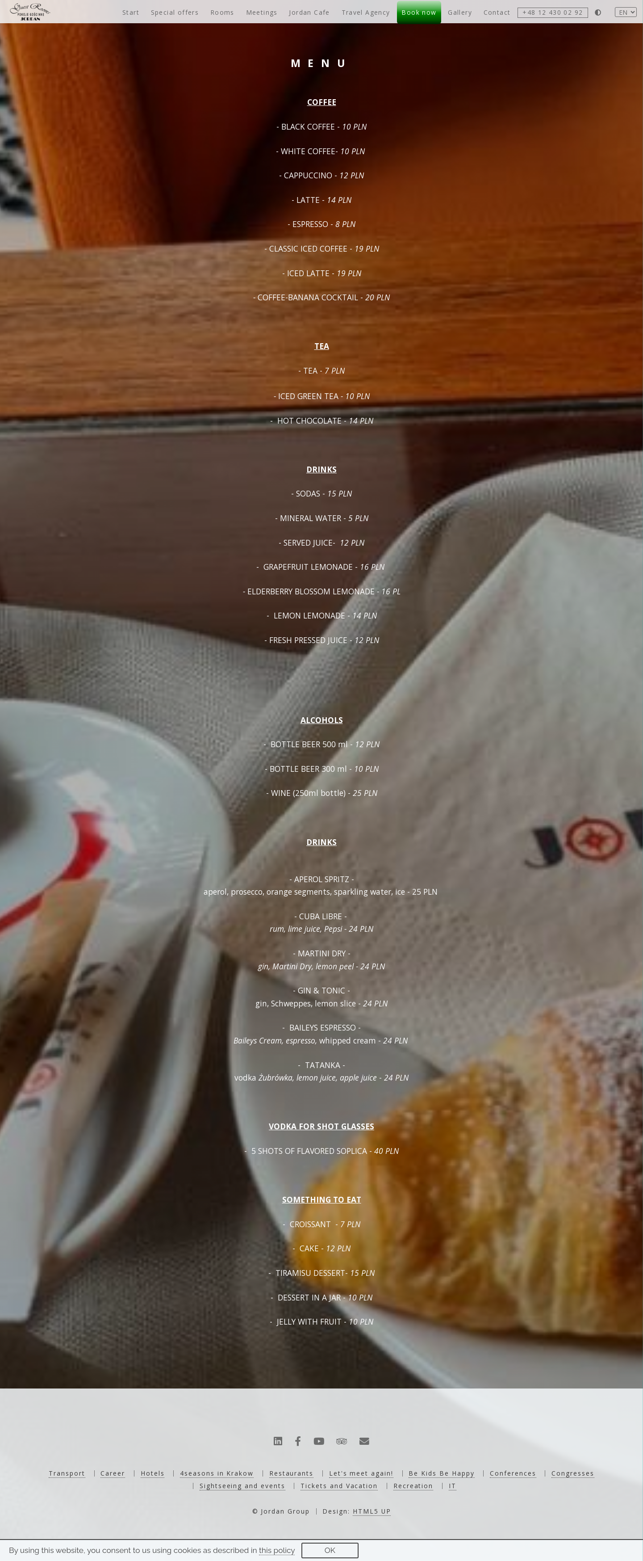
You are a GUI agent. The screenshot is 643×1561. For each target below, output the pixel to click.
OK (330, 1550)
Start (130, 12)
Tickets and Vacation (339, 1485)
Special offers (175, 12)
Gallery (460, 12)
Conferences (513, 1473)
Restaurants (291, 1473)
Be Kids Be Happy (441, 1473)
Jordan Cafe (309, 12)
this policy (277, 1550)
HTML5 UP (372, 1511)
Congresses (572, 1473)
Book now (418, 12)
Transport (67, 1473)
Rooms (222, 12)
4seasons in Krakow (217, 1473)
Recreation (413, 1485)
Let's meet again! (361, 1473)
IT (452, 1485)
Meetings (262, 12)
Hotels (153, 1473)
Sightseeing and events (242, 1485)
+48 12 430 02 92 (552, 12)
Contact (497, 12)
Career (112, 1473)
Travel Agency (366, 12)
